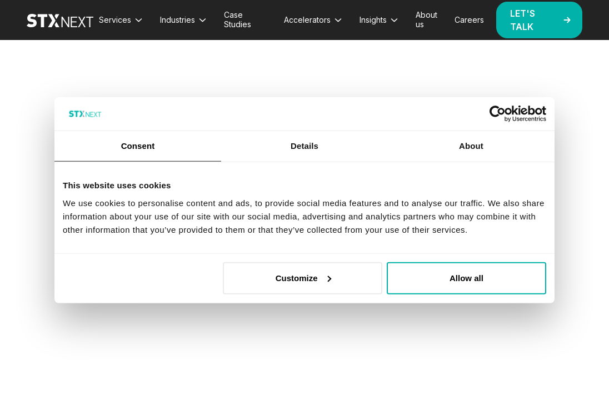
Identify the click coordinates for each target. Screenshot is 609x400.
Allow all (466, 277)
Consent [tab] (138, 146)
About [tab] (471, 146)
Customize (303, 277)
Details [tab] (304, 146)
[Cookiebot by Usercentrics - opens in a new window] (497, 114)
